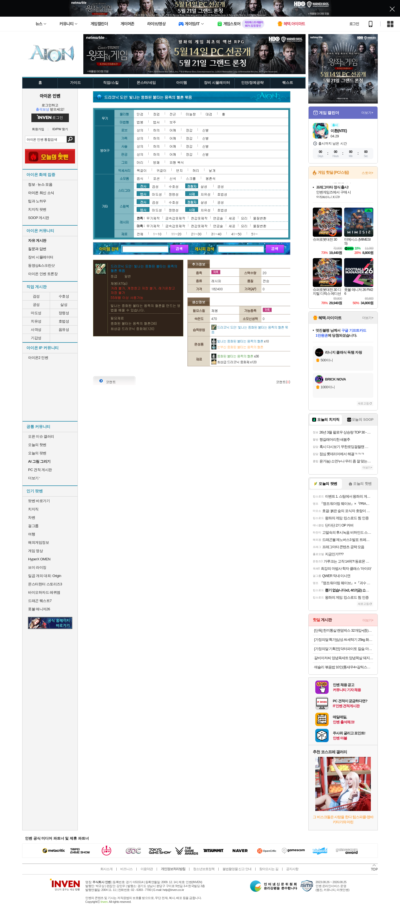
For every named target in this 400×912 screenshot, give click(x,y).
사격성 (36, 329)
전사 (143, 186)
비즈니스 (126, 869)
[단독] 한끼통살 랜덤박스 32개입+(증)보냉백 (343, 630)
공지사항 (292, 869)
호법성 (64, 321)
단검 (140, 114)
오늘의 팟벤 (37, 453)
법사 (143, 194)
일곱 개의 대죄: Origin (44, 576)
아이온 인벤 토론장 (43, 274)
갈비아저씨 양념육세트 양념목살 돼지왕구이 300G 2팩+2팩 (343, 658)
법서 (156, 122)
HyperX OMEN (39, 559)
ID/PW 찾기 (60, 129)
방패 (156, 162)
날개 (212, 170)
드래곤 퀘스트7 (40, 601)
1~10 (157, 233)
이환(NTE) (339, 131)
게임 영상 (35, 551)
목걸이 (142, 170)
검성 (36, 296)
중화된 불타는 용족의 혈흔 (235, 356)
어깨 (172, 130)
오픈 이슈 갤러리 (41, 436)
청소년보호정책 (203, 869)
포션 (156, 178)
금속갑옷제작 (175, 218)
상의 (140, 130)
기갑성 (36, 338)
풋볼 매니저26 (39, 609)
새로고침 (363, 403)
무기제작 (153, 218)
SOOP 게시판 (38, 218)
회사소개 (106, 869)
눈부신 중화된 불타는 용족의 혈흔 (237, 346)
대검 (209, 114)
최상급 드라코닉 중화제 (234, 361)
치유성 (36, 321)
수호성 (64, 296)
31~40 (216, 233)
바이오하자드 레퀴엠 (44, 592)
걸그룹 (33, 526)
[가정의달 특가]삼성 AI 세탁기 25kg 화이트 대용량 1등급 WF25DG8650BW (343, 640)
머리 (140, 162)
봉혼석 (211, 178)
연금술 (218, 218)
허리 (195, 170)
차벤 (31, 517)
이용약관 (147, 869)
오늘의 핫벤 (37, 445)
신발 (205, 130)
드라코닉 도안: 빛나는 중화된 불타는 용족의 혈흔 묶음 (249, 329)
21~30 (196, 233)
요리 (244, 218)
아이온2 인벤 (38, 357)
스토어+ (367, 173)
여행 (31, 534)
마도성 (36, 313)
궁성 (36, 305)
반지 (179, 170)
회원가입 (38, 129)
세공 (232, 218)
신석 (172, 178)
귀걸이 (161, 170)
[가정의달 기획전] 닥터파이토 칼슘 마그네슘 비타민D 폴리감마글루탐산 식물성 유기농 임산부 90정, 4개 (343, 649)
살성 (63, 305)
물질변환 (259, 218)
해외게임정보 (38, 542)
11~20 (176, 233)
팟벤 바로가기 (39, 501)
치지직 (33, 509)
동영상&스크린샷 (41, 265)
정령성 (64, 313)
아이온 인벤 (50, 96)
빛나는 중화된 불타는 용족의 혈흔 (240, 341)
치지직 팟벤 (37, 209)
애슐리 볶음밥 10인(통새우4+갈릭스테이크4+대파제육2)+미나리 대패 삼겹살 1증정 (343, 667)
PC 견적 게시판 (40, 470)
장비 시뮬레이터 (40, 257)
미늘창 (191, 114)
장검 (156, 114)
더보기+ (367, 112)
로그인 (354, 24)
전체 (140, 233)
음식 (140, 178)
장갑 (189, 130)
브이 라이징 (37, 567)
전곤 (172, 114)
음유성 (64, 329)
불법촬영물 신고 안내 (236, 869)
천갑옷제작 (199, 218)
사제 (192, 194)
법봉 (140, 122)
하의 (156, 130)
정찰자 (191, 186)
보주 (172, 122)
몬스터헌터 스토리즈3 (45, 584)
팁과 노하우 (37, 201)
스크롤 (191, 178)
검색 (71, 139)
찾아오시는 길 (268, 869)
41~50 (236, 233)
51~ (254, 233)
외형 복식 (176, 162)
